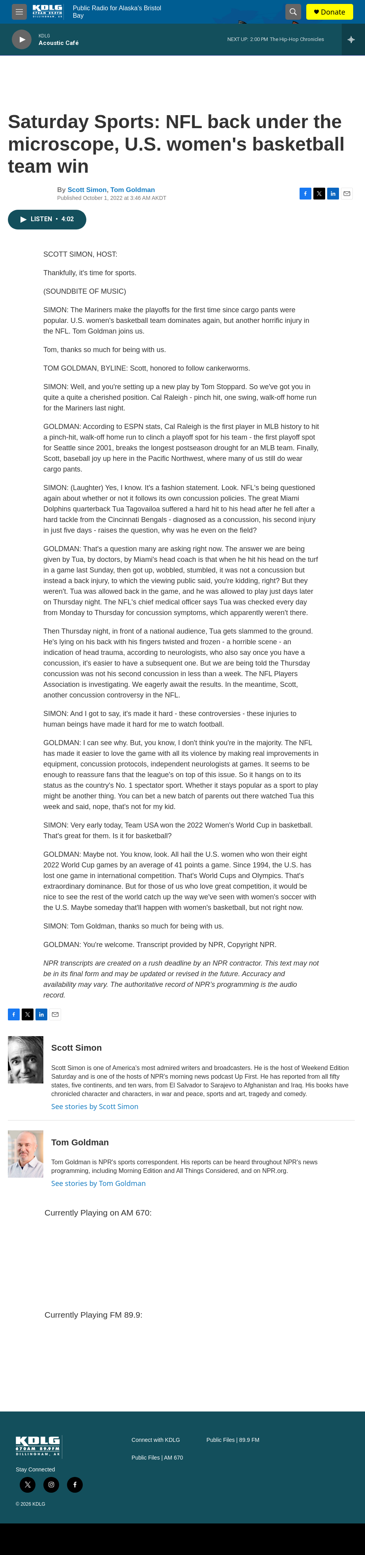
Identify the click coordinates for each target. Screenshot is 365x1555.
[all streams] (353, 39)
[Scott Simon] (25, 1059)
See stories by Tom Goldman (98, 1183)
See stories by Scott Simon (94, 1106)
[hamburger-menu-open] (19, 12)
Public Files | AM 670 (157, 1458)
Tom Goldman (132, 190)
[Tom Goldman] (25, 1154)
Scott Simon (86, 190)
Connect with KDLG (156, 1440)
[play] (21, 39)
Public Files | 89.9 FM (233, 1440)
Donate (333, 12)
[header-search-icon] (293, 12)
